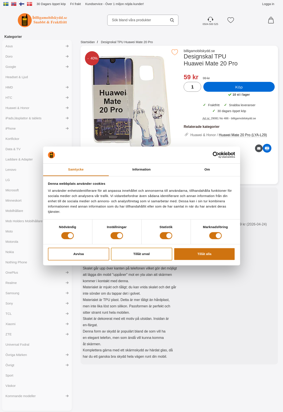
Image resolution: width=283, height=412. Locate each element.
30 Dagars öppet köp (51, 4)
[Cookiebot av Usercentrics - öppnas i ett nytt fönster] (216, 155)
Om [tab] (207, 169)
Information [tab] (141, 169)
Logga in (268, 4)
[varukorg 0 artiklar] (272, 20)
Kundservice (93, 4)
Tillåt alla (204, 254)
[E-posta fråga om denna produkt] (259, 148)
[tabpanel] (130, 277)
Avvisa (78, 254)
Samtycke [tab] (76, 169)
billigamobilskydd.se (199, 51)
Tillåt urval (141, 254)
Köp (239, 87)
